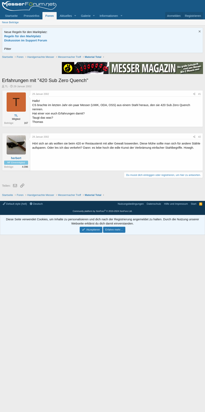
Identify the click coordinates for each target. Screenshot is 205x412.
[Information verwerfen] (199, 32)
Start (193, 380)
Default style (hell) (15, 380)
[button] (75, 15)
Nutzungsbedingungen (131, 380)
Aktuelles (66, 15)
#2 (199, 257)
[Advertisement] (102, 83)
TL (6, 143)
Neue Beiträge (10, 22)
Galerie (85, 15)
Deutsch (36, 380)
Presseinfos (31, 15)
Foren (49, 15)
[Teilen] (194, 151)
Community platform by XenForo (102, 388)
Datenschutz (154, 380)
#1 (199, 151)
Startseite (11, 15)
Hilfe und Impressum (176, 380)
